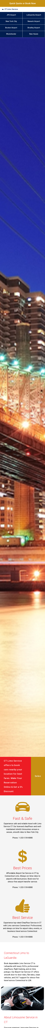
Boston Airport (11, 28)
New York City (11, 21)
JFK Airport (11, 15)
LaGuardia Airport (34, 15)
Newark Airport (34, 21)
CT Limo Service (11, 9)
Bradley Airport (34, 28)
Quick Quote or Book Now (22, 3)
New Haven (33, 34)
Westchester (11, 34)
